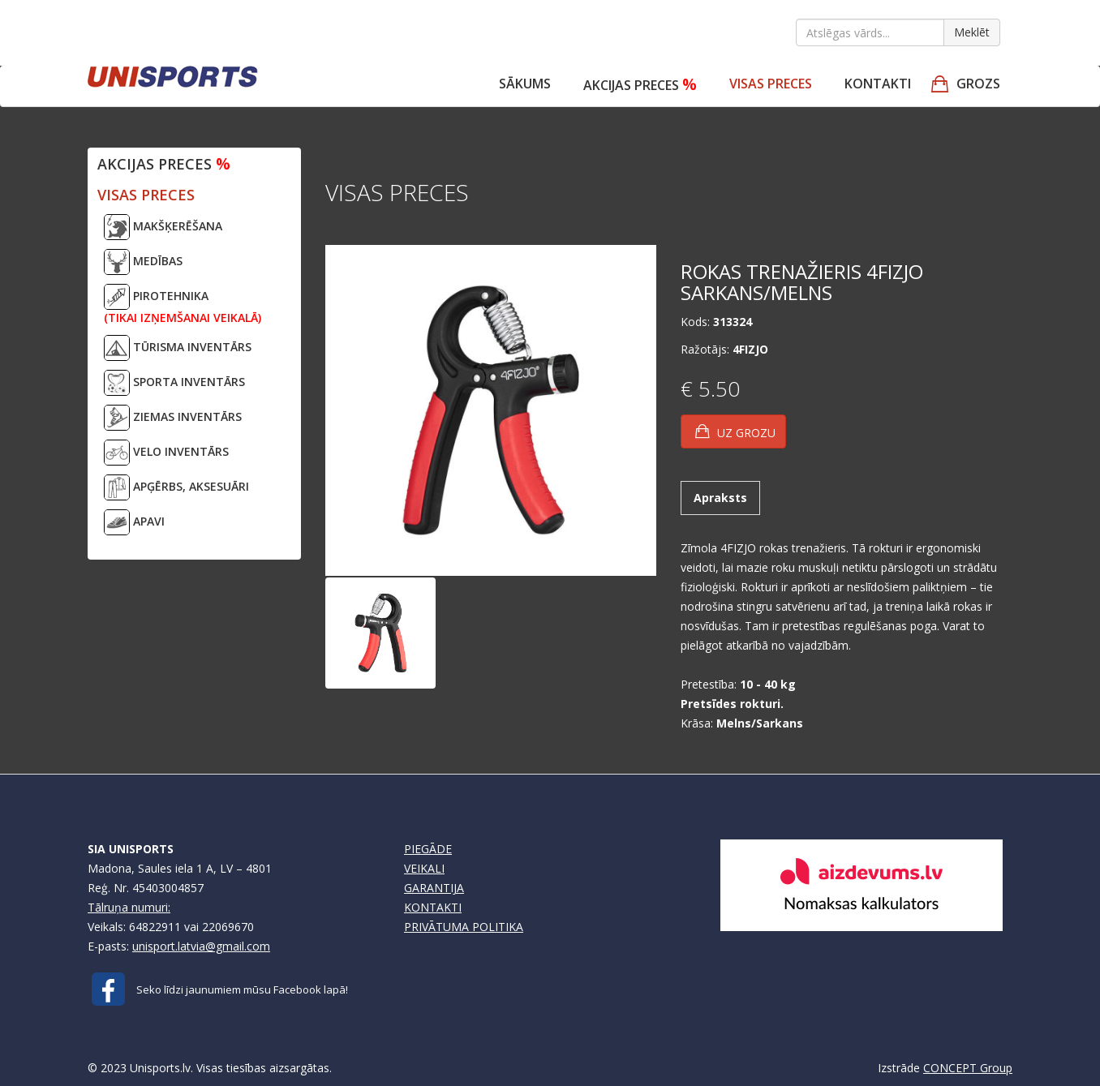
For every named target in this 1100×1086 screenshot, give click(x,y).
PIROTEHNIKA (182, 304)
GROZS (978, 83)
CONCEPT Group (967, 1067)
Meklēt (972, 32)
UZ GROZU (735, 431)
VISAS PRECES (770, 83)
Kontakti (877, 83)
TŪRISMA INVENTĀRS (177, 348)
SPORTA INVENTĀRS (174, 383)
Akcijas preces (640, 84)
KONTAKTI (433, 907)
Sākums (525, 83)
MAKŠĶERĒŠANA (163, 227)
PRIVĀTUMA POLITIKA (463, 926)
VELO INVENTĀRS (166, 453)
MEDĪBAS (143, 262)
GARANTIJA (434, 887)
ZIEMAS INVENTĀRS (173, 418)
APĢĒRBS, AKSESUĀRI (176, 487)
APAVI (134, 522)
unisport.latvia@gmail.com (201, 946)
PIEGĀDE (428, 848)
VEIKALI (424, 868)
